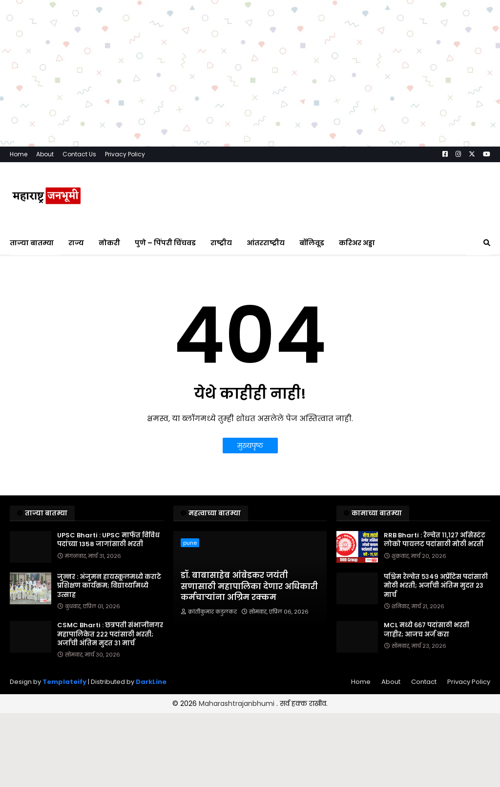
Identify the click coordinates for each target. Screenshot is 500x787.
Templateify (64, 681)
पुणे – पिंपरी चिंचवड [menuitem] (165, 243)
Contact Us (79, 154)
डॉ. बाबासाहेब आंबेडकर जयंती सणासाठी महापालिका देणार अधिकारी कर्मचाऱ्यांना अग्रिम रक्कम (249, 586)
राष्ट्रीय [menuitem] (221, 243)
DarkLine (151, 681)
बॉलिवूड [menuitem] (311, 243)
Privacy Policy (125, 154)
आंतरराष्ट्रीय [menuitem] (266, 243)
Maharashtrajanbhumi (237, 703)
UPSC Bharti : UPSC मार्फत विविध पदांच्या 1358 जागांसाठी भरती (108, 540)
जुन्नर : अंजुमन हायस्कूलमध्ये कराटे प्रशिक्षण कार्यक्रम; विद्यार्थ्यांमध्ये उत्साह (109, 586)
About (45, 154)
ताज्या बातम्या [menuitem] (32, 243)
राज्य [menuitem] (76, 243)
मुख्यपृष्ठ (250, 445)
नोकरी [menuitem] (109, 243)
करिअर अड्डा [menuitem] (357, 243)
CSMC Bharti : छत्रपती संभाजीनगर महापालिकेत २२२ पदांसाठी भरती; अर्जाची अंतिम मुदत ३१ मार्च (110, 634)
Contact (424, 681)
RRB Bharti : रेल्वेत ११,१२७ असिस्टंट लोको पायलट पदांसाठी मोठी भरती (434, 540)
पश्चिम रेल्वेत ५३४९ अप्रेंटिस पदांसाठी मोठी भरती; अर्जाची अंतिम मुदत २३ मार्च (436, 586)
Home (18, 154)
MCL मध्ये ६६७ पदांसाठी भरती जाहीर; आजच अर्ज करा (426, 629)
